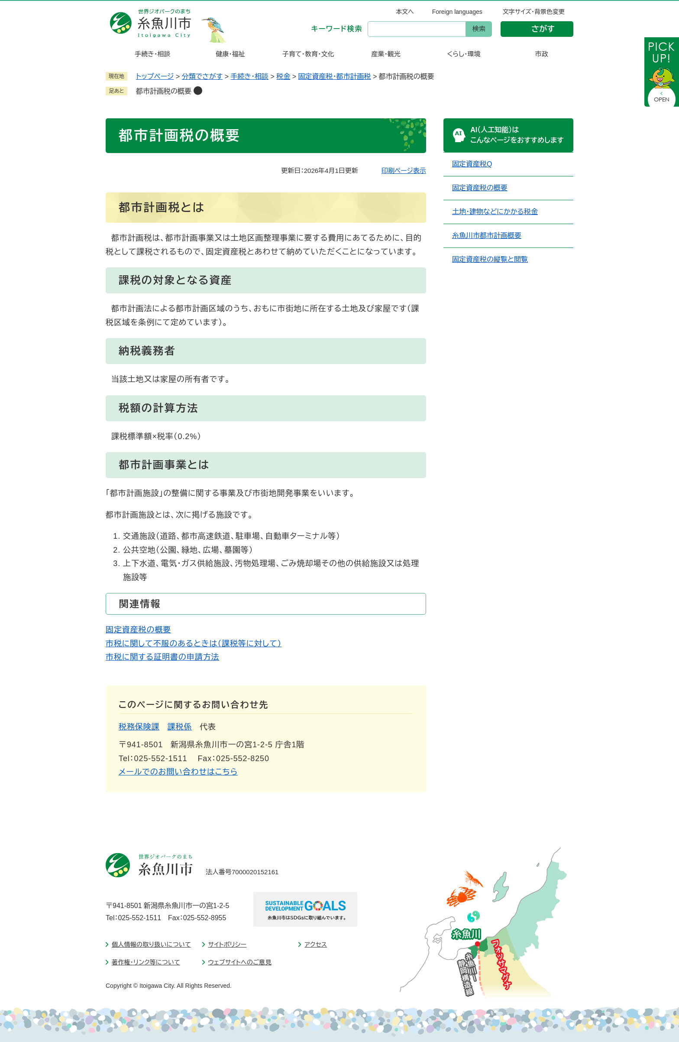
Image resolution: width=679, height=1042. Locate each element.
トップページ (155, 76)
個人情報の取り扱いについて (151, 944)
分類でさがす (202, 76)
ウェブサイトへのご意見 (240, 962)
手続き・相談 (249, 76)
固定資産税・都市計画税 (334, 76)
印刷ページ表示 (404, 170)
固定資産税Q (472, 164)
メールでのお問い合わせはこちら (178, 772)
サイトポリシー (227, 944)
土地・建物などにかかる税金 (495, 211)
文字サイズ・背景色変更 (534, 11)
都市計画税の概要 (163, 91)
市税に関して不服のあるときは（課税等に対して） (193, 643)
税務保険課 (139, 727)
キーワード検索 (336, 29)
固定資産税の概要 (138, 629)
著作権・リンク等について (146, 962)
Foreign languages (457, 11)
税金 (283, 76)
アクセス (315, 944)
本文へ (405, 11)
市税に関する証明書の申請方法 (162, 657)
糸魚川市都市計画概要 (486, 235)
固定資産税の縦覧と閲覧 (490, 259)
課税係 (180, 727)
